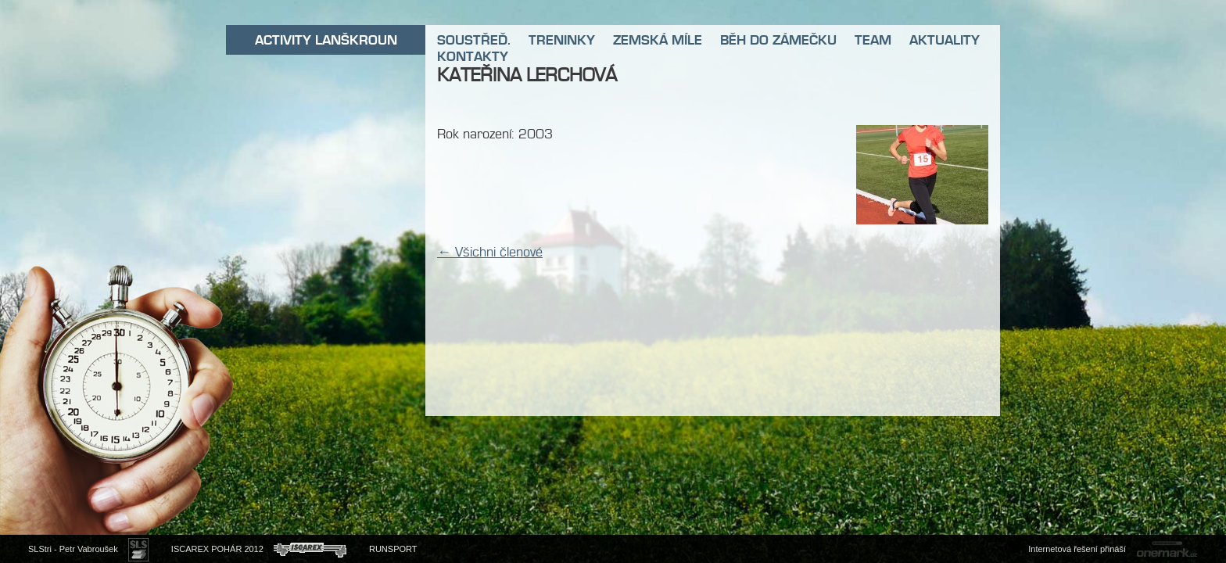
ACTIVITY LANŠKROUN (326, 40)
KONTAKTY (472, 56)
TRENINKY (562, 40)
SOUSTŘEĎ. (474, 40)
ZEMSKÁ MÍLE (657, 40)
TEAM (873, 40)
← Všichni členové (490, 252)
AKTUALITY (944, 40)
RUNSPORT (393, 549)
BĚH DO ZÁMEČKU (778, 40)
